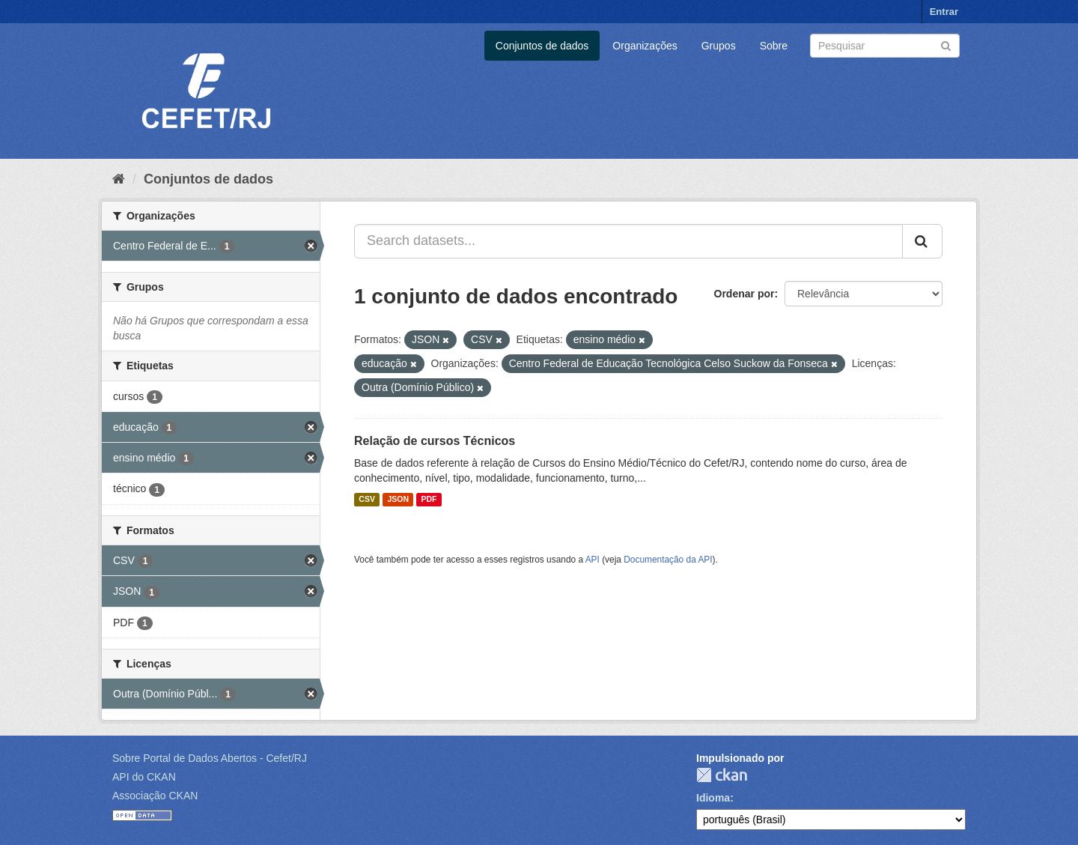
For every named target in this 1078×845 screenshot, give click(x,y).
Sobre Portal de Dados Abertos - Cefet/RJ (209, 758)
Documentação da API (668, 559)
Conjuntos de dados (542, 46)
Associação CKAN (155, 796)
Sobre (774, 46)
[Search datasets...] (628, 241)
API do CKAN (144, 777)
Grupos (718, 46)
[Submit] (946, 44)
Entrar (944, 11)
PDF (428, 499)
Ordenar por (744, 294)
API (592, 559)
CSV (367, 499)
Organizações (644, 46)
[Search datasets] (885, 46)
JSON (398, 499)
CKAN (721, 775)
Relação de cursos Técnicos (434, 440)
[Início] (118, 179)
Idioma (713, 798)
